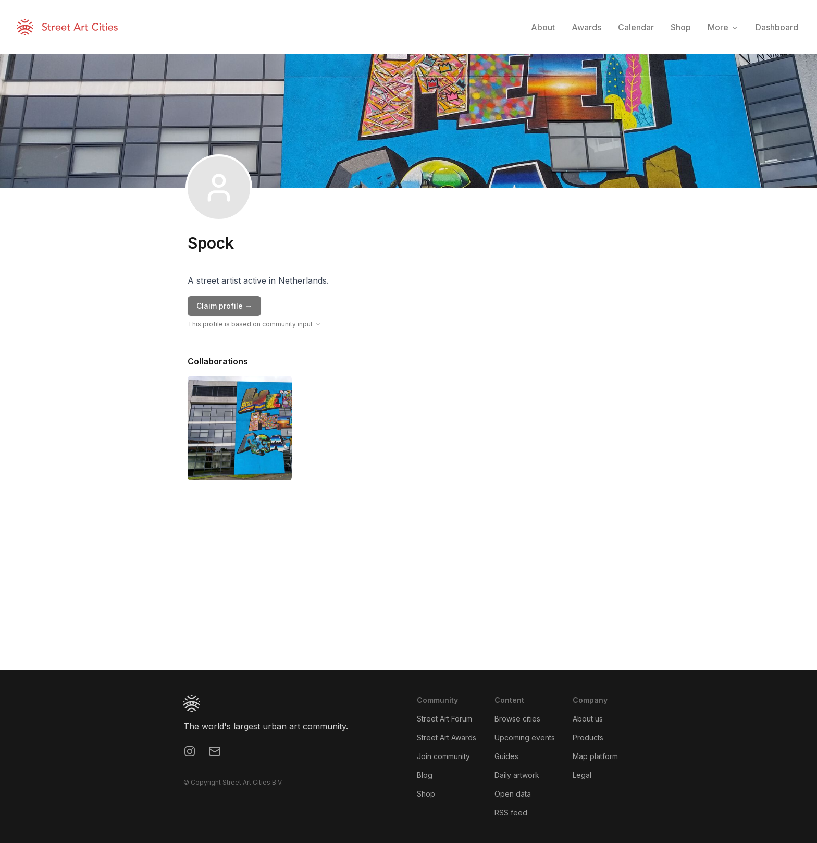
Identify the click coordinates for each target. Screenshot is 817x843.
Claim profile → (224, 305)
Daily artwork (516, 775)
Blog (424, 775)
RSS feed (510, 812)
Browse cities (517, 718)
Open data (512, 793)
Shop (426, 793)
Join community (443, 756)
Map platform (595, 756)
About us (588, 718)
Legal (582, 775)
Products (588, 737)
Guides (506, 756)
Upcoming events (524, 737)
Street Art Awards (446, 737)
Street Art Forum (444, 718)
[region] (408, 592)
